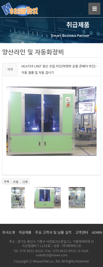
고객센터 (81, 232)
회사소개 (8, 232)
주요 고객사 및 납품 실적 (53, 232)
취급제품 (25, 232)
